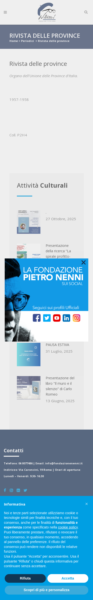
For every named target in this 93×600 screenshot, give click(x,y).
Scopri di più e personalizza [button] (46, 590)
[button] (87, 504)
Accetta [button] (68, 578)
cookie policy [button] (68, 527)
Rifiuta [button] (25, 578)
